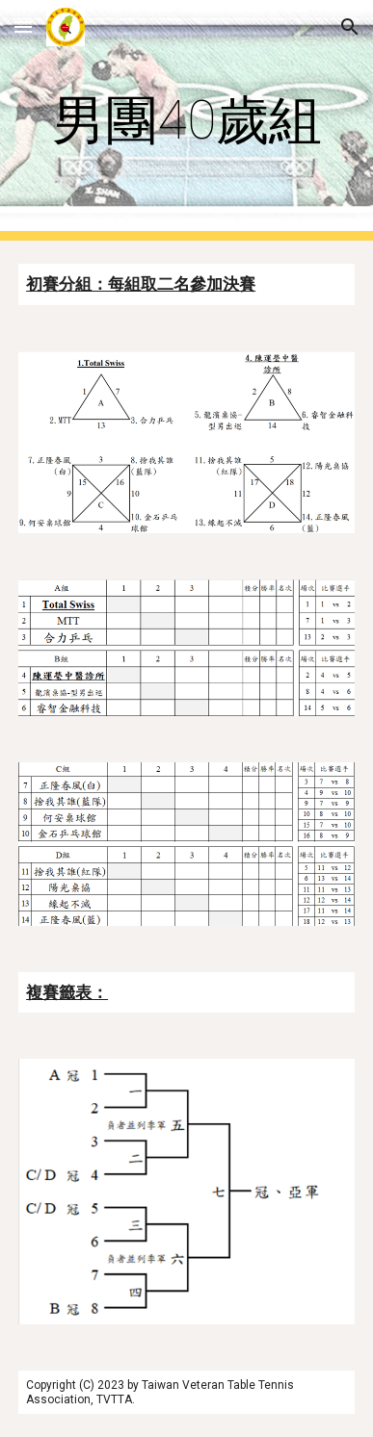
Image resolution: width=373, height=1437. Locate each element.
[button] (23, 26)
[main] (186, 120)
